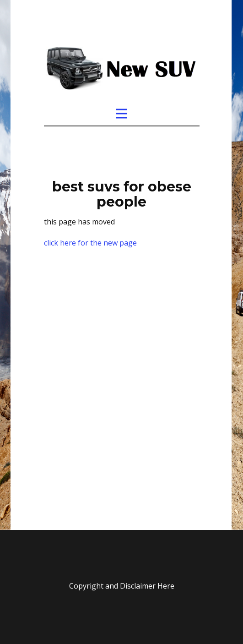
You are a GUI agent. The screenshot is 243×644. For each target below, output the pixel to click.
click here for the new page (90, 243)
